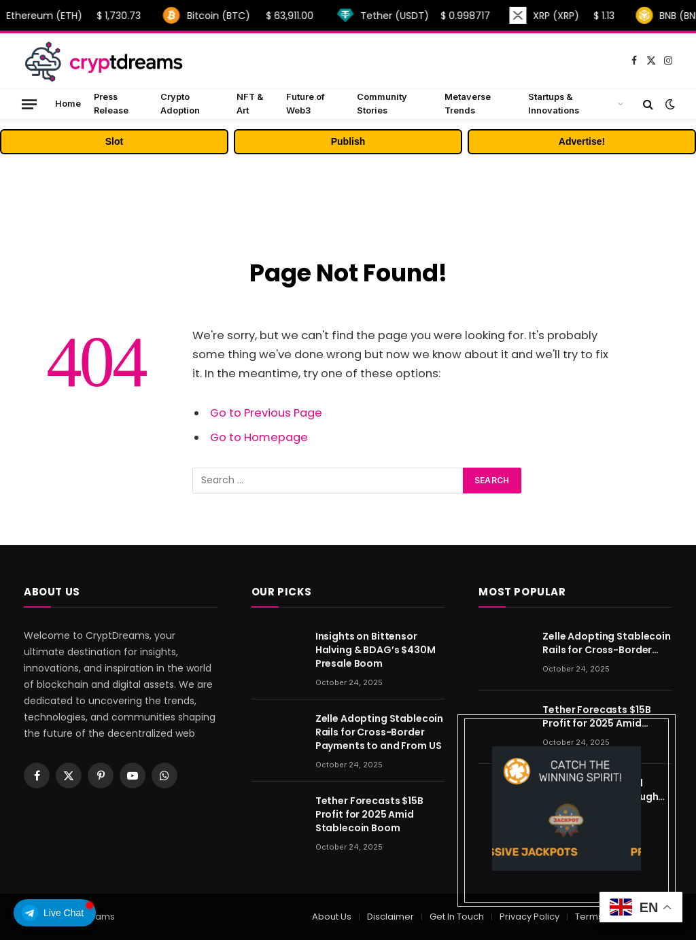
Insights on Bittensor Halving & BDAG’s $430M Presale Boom (375, 649)
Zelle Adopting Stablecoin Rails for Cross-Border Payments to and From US (379, 732)
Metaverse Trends (468, 104)
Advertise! (582, 141)
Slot (114, 141)
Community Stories (382, 104)
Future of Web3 (305, 104)
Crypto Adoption (180, 104)
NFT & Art (250, 104)
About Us (331, 916)
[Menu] (29, 103)
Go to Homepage (259, 437)
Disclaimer (390, 916)
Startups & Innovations (553, 104)
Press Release (111, 104)
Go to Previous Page (266, 413)
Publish (348, 141)
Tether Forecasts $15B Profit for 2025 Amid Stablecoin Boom (369, 814)
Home (68, 104)
